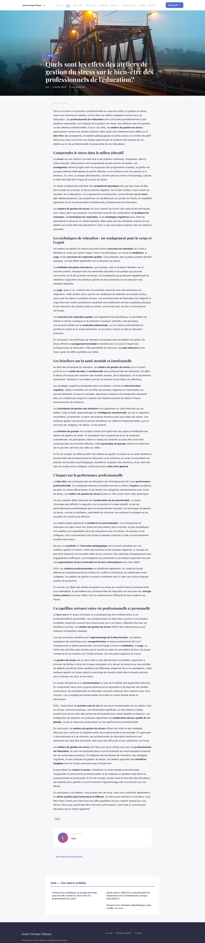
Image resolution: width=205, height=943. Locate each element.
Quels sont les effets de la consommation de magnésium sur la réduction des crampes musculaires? (128, 895)
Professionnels (129, 5)
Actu (68, 5)
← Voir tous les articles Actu (67, 856)
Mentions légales (123, 933)
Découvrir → (174, 5)
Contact (138, 933)
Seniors (152, 5)
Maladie (103, 5)
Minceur (115, 5)
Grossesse (91, 5)
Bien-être (78, 5)
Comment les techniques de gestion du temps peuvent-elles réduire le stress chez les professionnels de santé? (74, 895)
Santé (142, 5)
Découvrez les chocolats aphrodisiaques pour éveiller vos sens (128, 906)
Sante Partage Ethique (37, 934)
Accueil (58, 5)
